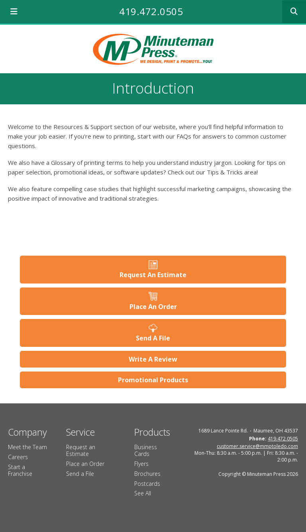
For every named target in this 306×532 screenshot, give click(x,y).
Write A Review (153, 359)
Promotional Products (153, 380)
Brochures (147, 473)
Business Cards (145, 450)
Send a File (80, 473)
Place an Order (85, 463)
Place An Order (153, 306)
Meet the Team (27, 447)
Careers (18, 457)
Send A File (153, 338)
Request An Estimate (153, 274)
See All (142, 493)
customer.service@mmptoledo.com (257, 446)
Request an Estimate (80, 450)
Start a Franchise (20, 470)
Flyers (141, 463)
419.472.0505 (151, 11)
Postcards (147, 483)
